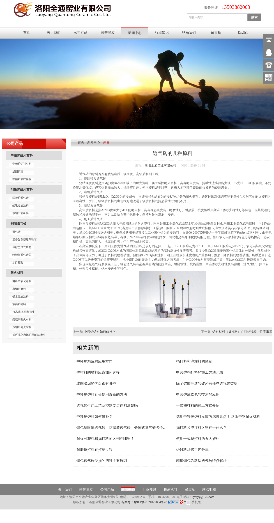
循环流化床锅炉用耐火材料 (28, 334)
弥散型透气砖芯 (21, 247)
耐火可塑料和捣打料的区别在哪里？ (105, 439)
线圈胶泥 (17, 171)
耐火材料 (17, 272)
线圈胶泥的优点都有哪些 (96, 383)
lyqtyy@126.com (203, 497)
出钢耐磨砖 (19, 288)
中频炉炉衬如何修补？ (99, 331)
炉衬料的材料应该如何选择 (98, 372)
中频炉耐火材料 (22, 155)
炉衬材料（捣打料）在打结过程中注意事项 (242, 331)
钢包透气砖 (18, 223)
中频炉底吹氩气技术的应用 (197, 394)
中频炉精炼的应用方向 (94, 361)
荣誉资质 (108, 32)
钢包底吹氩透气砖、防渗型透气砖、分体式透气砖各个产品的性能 (123, 427)
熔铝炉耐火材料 (21, 319)
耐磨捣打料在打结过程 (94, 450)
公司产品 (80, 32)
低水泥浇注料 (20, 296)
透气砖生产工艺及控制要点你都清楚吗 (107, 405)
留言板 (216, 32)
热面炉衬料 (19, 304)
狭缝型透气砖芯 (21, 254)
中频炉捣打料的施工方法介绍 (199, 372)
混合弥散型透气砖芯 (24, 239)
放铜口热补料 (20, 213)
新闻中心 (135, 33)
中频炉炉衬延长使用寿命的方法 (101, 394)
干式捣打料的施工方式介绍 (197, 405)
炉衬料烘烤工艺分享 (192, 450)
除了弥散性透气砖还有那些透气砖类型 (206, 383)
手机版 (196, 502)
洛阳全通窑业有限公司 (160, 165)
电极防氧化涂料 (21, 281)
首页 (26, 32)
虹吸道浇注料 (20, 205)
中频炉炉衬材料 (21, 163)
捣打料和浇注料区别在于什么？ (201, 427)
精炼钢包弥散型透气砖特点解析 (201, 461)
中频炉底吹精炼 (21, 179)
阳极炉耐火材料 (22, 189)
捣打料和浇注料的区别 (194, 361)
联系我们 (189, 32)
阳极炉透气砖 (20, 197)
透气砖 (16, 231)
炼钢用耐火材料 (21, 327)
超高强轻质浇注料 (23, 311)
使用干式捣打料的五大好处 (197, 439)
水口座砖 (17, 262)
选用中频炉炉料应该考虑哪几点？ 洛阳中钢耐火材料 (218, 416)
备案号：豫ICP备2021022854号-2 (153, 502)
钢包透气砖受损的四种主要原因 (101, 461)
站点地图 (209, 489)
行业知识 (162, 32)
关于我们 (53, 32)
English (243, 32)
